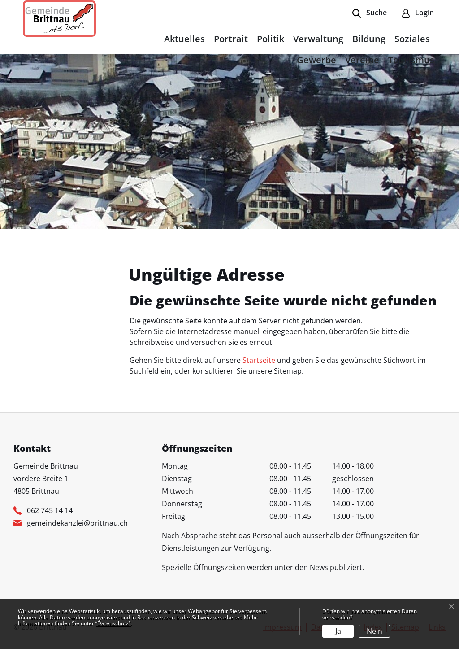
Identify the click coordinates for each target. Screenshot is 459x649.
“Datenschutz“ (112, 623)
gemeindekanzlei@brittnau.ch (77, 523)
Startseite (258, 360)
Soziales (412, 39)
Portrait (231, 39)
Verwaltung (318, 39)
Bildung (368, 39)
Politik (270, 39)
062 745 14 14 (50, 510)
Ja (338, 631)
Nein (374, 631)
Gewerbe (316, 60)
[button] (369, 13)
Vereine (362, 60)
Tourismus (411, 60)
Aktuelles (184, 39)
